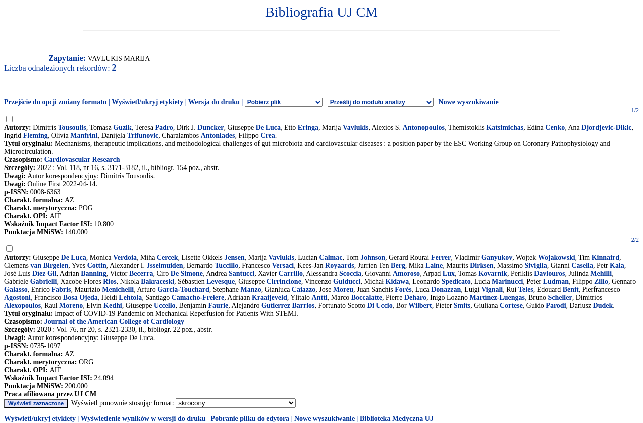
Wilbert (420, 305)
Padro (164, 127)
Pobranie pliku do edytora (249, 418)
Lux (449, 273)
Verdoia (125, 257)
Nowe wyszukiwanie (468, 102)
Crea (267, 135)
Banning (93, 273)
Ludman (556, 281)
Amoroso (406, 273)
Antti (320, 297)
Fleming (35, 135)
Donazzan (446, 289)
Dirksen (481, 265)
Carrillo (291, 273)
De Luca (268, 127)
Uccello (165, 305)
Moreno (71, 305)
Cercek (167, 257)
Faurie (218, 305)
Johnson (372, 257)
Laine (434, 265)
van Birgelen (50, 265)
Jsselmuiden (165, 265)
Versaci (283, 265)
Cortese (511, 305)
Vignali (492, 289)
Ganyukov (496, 257)
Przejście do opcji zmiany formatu (55, 102)
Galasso (16, 289)
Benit (571, 289)
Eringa (308, 127)
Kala (617, 265)
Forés (403, 289)
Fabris (61, 289)
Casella (582, 265)
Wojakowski (556, 257)
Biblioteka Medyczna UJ (397, 418)
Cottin (96, 265)
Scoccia (350, 273)
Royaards (339, 265)
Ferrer (441, 257)
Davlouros (549, 273)
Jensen (234, 257)
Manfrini (83, 135)
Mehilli (601, 273)
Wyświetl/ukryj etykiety (147, 102)
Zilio (601, 281)
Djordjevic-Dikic (606, 127)
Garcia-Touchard (183, 289)
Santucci (241, 273)
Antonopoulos (424, 127)
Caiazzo (303, 289)
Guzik (122, 127)
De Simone (187, 273)
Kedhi (112, 305)
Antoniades (218, 135)
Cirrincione (284, 281)
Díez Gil (44, 273)
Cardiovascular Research (82, 159)
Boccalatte (366, 297)
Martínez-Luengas (497, 297)
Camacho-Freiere (198, 297)
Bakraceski (157, 281)
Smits (462, 305)
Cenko (555, 127)
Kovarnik (492, 273)
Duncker (210, 127)
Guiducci (346, 281)
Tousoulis (72, 127)
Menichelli (118, 289)
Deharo (415, 297)
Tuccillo (226, 265)
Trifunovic (143, 135)
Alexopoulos (22, 305)
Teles (525, 289)
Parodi (556, 305)
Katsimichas (504, 127)
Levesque (220, 281)
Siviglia (535, 265)
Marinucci (507, 281)
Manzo (251, 289)
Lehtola (130, 297)
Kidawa (397, 281)
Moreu (343, 289)
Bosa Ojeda (80, 297)
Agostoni (17, 297)
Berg (398, 265)
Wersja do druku (214, 102)
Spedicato (455, 281)
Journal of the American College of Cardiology (114, 321)
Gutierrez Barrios (288, 305)
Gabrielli (43, 281)
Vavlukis (356, 127)
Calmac (331, 257)
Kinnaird (605, 257)
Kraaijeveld (269, 297)
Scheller (560, 297)
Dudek (603, 305)
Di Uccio (380, 305)
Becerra (141, 273)
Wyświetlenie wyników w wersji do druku (143, 418)
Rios (109, 281)
